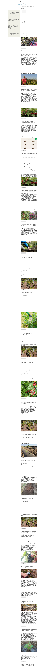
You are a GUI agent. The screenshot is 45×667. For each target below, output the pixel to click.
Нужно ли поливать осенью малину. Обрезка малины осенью (29, 567)
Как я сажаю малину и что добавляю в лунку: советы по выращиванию (28, 500)
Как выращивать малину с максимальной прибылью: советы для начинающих (29, 54)
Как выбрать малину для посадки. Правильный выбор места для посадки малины (29, 630)
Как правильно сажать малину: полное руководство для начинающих (28, 333)
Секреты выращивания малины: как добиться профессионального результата (29, 402)
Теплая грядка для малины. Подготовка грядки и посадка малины (28, 601)
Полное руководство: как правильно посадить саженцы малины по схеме (28, 122)
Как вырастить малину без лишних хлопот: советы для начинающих (29, 191)
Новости (22, 4)
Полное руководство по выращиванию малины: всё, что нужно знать (28, 294)
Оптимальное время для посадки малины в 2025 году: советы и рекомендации (29, 90)
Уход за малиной (24, 12)
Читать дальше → (24, 86)
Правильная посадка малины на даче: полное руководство (28, 361)
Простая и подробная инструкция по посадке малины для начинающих (29, 155)
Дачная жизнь (22, 1)
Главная (18, 4)
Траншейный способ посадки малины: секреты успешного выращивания (28, 462)
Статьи (26, 4)
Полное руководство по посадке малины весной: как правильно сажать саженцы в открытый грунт (29, 225)
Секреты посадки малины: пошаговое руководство (27, 256)
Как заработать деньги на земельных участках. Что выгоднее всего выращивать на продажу (13, 22)
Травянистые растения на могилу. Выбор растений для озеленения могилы (13, 26)
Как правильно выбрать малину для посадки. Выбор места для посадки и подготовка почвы (28, 533)
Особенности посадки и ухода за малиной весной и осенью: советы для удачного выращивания (29, 436)
